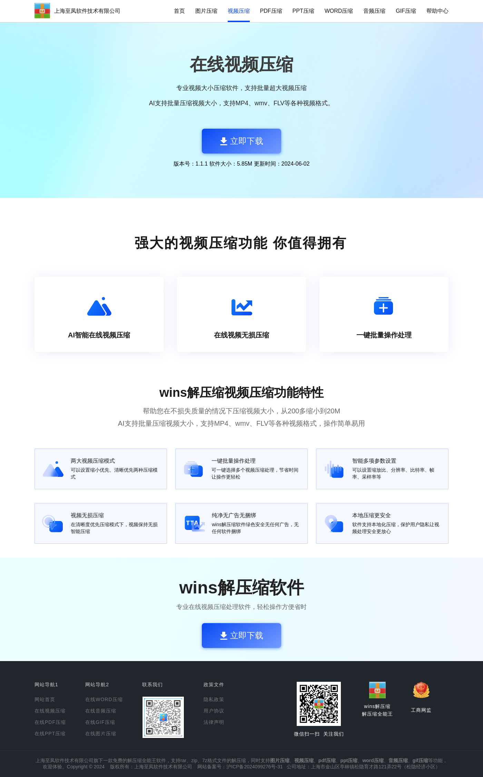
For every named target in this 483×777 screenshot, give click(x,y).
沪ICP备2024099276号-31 (254, 766)
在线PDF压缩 (50, 722)
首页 (179, 11)
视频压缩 (239, 11)
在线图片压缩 (100, 733)
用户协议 (214, 711)
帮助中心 (437, 11)
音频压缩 (374, 11)
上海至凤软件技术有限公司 (87, 11)
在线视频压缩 (50, 711)
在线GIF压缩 (100, 722)
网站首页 (44, 699)
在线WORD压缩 (103, 699)
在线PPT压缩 (50, 733)
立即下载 (241, 141)
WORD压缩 (339, 11)
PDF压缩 (271, 11)
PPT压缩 (303, 11)
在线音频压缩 (100, 711)
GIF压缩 (406, 11)
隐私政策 (214, 699)
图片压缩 (206, 11)
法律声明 (214, 722)
